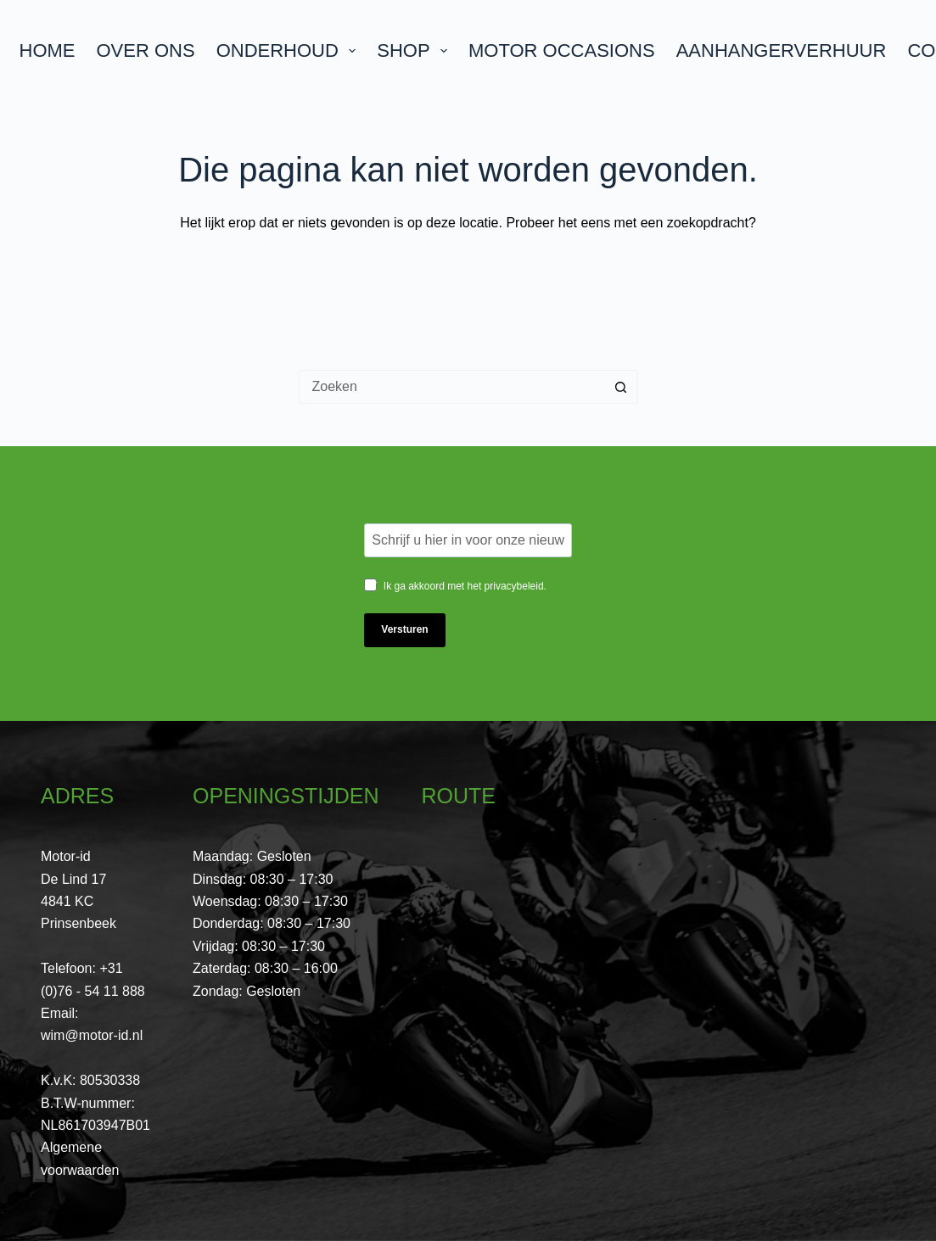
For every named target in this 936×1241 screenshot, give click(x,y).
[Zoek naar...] (451, 387)
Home (48, 50)
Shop (415, 50)
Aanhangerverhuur (781, 50)
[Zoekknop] (621, 387)
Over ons (146, 50)
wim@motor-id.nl (92, 1035)
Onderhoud (289, 50)
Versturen (404, 629)
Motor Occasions (561, 50)
